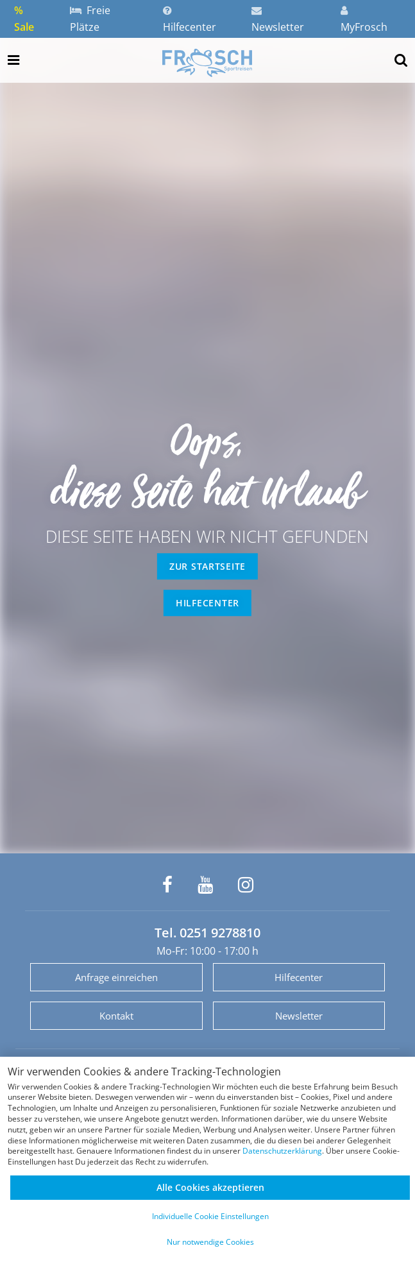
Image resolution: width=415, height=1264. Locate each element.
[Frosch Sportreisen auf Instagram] (245, 885)
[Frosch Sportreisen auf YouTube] (205, 885)
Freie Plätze (90, 18)
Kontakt (116, 1015)
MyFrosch (364, 19)
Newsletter (277, 19)
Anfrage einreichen (116, 977)
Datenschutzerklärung (282, 1150)
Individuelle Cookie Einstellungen (210, 1216)
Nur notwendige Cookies (210, 1241)
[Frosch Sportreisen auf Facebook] (167, 885)
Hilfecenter (189, 19)
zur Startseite (207, 566)
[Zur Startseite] (207, 63)
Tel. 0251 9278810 (207, 932)
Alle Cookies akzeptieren (210, 1187)
